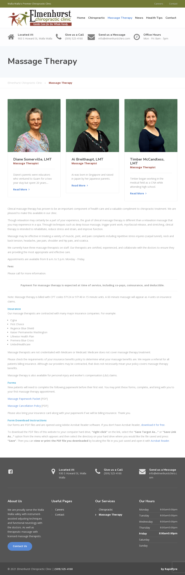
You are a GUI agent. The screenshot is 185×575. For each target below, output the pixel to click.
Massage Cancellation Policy (24, 405)
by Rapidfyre (169, 568)
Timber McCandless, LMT (147, 161)
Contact (173, 3)
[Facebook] (10, 472)
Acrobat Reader (160, 440)
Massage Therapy (120, 18)
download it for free (153, 424)
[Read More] (34, 125)
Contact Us (20, 546)
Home (81, 18)
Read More (20, 189)
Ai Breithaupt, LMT (87, 159)
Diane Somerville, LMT (32, 159)
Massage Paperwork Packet (24, 398)
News (139, 18)
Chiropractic (96, 18)
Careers (157, 3)
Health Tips (154, 18)
